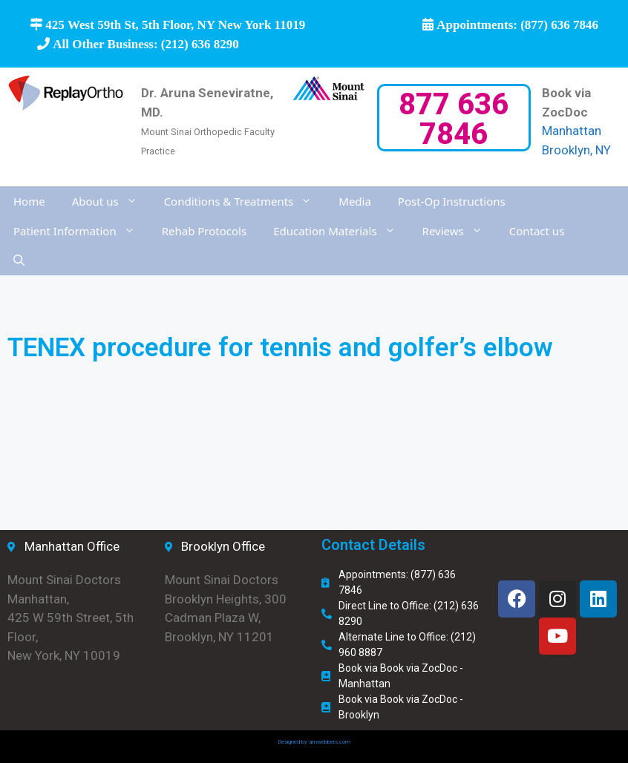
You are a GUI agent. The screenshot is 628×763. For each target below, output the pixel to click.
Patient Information (80, 231)
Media (354, 201)
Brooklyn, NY (576, 150)
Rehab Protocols (204, 230)
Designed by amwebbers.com (314, 742)
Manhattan (571, 130)
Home (29, 201)
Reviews (459, 231)
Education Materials (340, 231)
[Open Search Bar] (19, 260)
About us (111, 201)
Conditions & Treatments (245, 201)
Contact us (537, 230)
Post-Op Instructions (452, 201)
